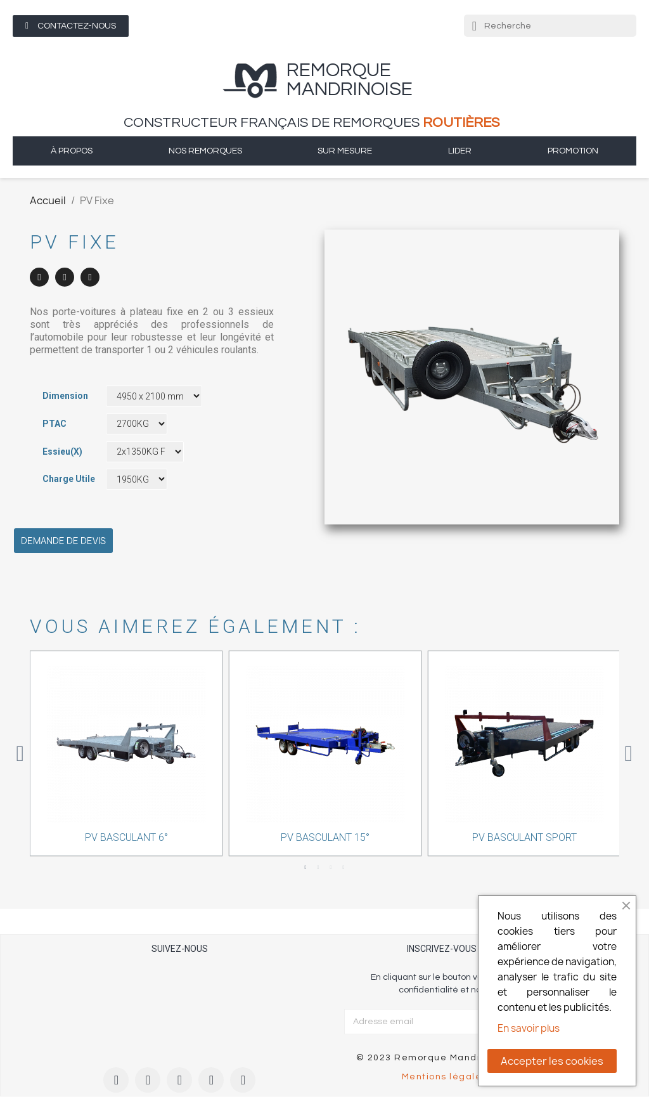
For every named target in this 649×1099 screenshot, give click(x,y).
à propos (72, 150)
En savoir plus (529, 1028)
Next (628, 754)
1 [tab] (305, 867)
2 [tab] (318, 867)
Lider (460, 150)
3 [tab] (330, 867)
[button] (71, 26)
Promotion (573, 150)
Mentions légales (444, 1076)
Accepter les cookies (552, 1061)
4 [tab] (343, 867)
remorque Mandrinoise (349, 79)
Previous (20, 754)
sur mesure (345, 150)
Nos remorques (205, 150)
